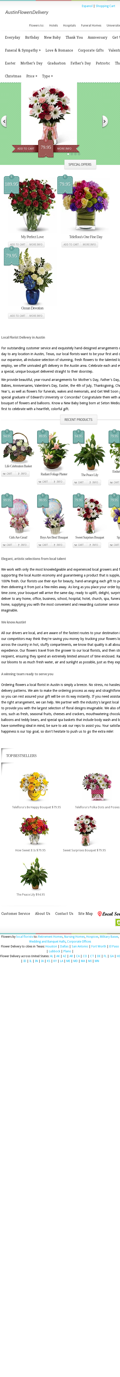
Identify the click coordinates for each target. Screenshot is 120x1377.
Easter (10, 63)
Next (105, 121)
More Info (64, 148)
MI (90, 961)
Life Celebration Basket (18, 466)
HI (118, 956)
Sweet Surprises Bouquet (89, 537)
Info (24, 473)
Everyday (12, 37)
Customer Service (15, 913)
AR (71, 956)
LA (61, 961)
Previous (3, 121)
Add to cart (17, 244)
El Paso (114, 946)
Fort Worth (98, 946)
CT (92, 956)
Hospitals (69, 25)
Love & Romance (59, 50)
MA (83, 961)
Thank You (74, 37)
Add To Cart (25, 148)
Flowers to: (36, 25)
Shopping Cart (105, 6)
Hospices (92, 936)
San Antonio (80, 946)
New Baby (52, 37)
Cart (9, 473)
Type (47, 76)
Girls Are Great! (18, 537)
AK (58, 956)
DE (99, 956)
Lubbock (54, 951)
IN (36, 961)
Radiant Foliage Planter (54, 474)
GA (112, 956)
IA (42, 961)
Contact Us (64, 913)
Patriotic (103, 63)
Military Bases (109, 936)
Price (31, 76)
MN (97, 961)
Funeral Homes (91, 25)
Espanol (87, 6)
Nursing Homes (74, 936)
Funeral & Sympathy (23, 50)
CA (78, 956)
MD (75, 961)
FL (105, 956)
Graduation (56, 63)
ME (68, 961)
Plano (67, 951)
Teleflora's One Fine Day (85, 237)
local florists (24, 936)
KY (55, 961)
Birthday (32, 37)
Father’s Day (80, 63)
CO (85, 956)
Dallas (64, 946)
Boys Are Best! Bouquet (54, 537)
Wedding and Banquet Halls (47, 941)
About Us (42, 913)
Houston (51, 946)
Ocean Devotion (32, 308)
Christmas (13, 76)
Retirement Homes (50, 936)
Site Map (85, 913)
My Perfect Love (32, 237)
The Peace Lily (89, 475)
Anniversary (97, 37)
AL (51, 956)
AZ (64, 956)
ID (24, 961)
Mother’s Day (31, 63)
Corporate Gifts (91, 50)
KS (48, 961)
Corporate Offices (79, 941)
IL (30, 961)
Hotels (53, 25)
